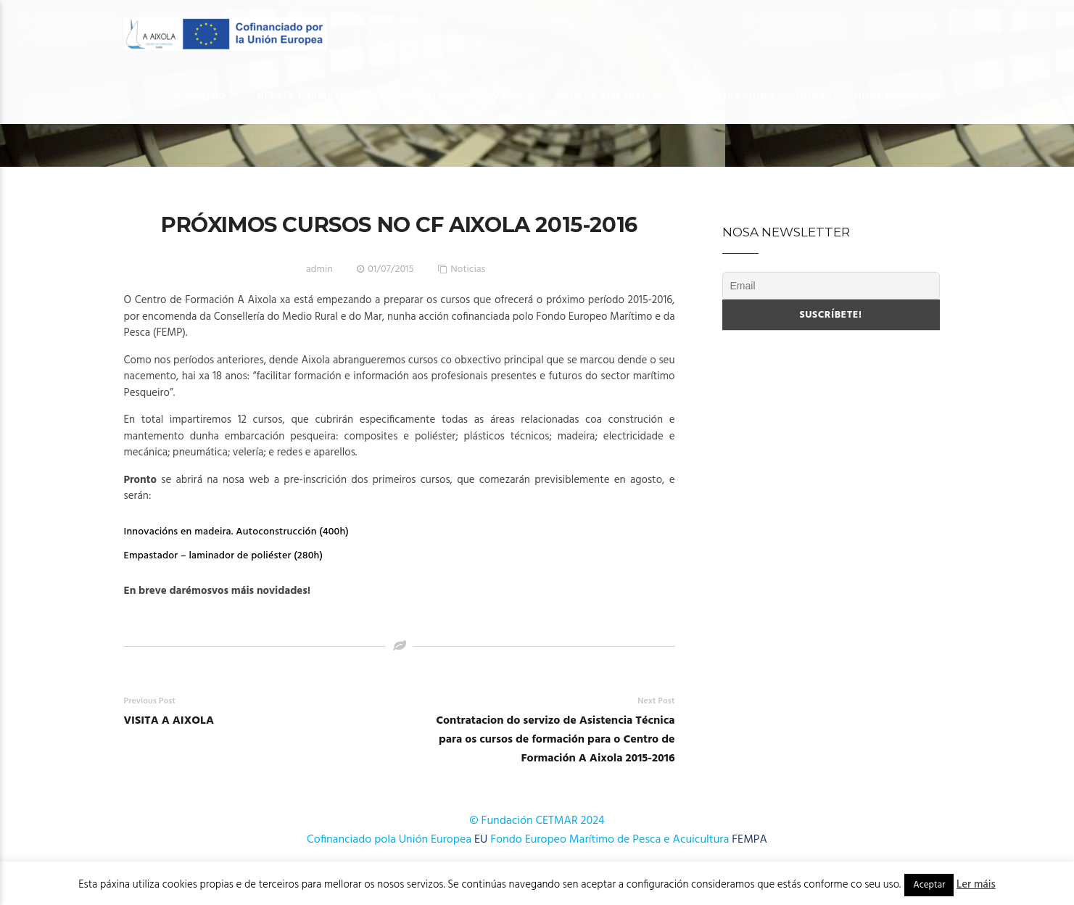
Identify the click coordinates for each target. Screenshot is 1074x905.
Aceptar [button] (929, 885)
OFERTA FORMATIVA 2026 (320, 95)
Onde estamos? (897, 95)
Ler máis (976, 884)
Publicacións (735, 95)
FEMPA (749, 839)
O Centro (200, 95)
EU (480, 839)
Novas (814, 95)
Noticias (467, 269)
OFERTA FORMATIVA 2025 (470, 95)
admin (319, 269)
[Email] (831, 285)
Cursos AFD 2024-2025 (614, 95)
